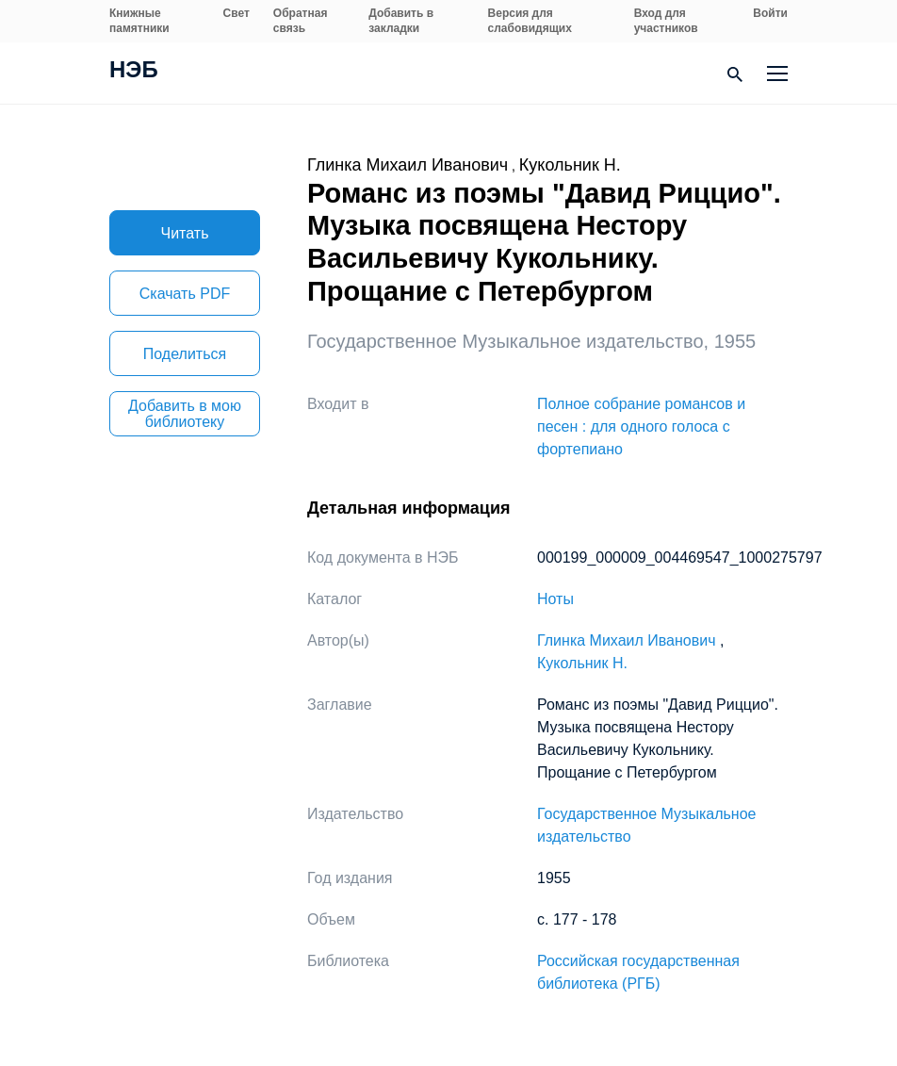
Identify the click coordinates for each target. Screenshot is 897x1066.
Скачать (184, 294)
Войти (770, 13)
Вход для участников (666, 21)
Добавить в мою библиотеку (184, 414)
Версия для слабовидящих (530, 21)
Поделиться (184, 354)
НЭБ (133, 71)
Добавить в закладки (400, 21)
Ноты (555, 599)
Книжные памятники (139, 21)
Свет (236, 13)
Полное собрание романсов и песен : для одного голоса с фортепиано (641, 426)
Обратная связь (300, 21)
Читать (185, 233)
